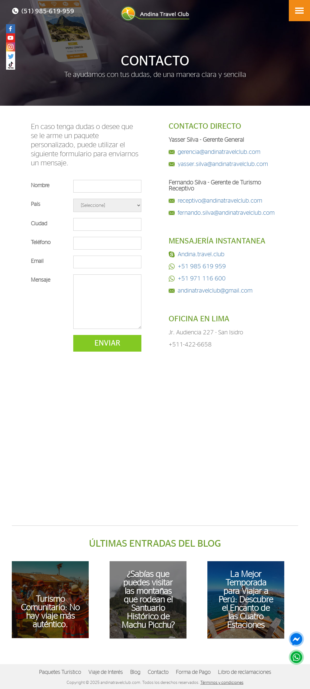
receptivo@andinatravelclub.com (220, 201)
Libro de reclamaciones (244, 672)
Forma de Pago (193, 672)
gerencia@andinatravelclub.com (219, 152)
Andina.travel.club (201, 254)
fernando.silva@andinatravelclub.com (226, 213)
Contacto (158, 672)
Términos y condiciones (221, 683)
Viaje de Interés (105, 672)
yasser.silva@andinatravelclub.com (223, 164)
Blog (135, 672)
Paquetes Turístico (60, 672)
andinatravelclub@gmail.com (215, 291)
